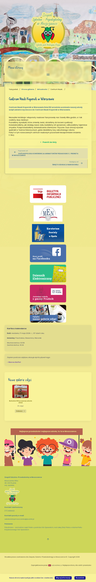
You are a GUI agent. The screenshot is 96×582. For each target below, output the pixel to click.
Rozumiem (80, 578)
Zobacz (20, 411)
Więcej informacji (63, 578)
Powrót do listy (48, 142)
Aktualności (42, 89)
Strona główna (27, 89)
